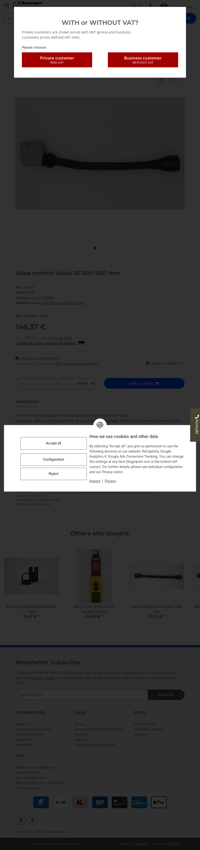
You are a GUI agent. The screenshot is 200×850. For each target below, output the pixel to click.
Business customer (143, 60)
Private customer (57, 60)
